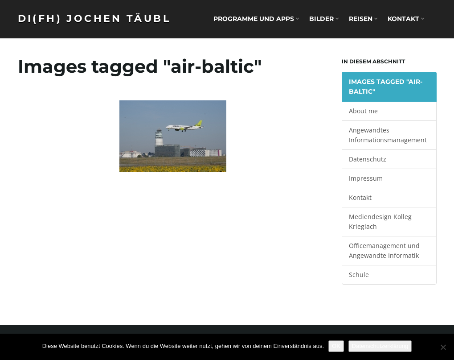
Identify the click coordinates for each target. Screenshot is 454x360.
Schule (359, 274)
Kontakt (406, 19)
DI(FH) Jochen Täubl (94, 18)
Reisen (363, 19)
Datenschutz (367, 159)
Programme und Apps (256, 19)
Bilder (324, 19)
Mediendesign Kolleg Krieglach (380, 221)
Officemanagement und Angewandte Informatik (384, 250)
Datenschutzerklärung (380, 346)
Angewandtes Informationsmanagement (388, 135)
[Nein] (442, 347)
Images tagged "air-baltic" (385, 86)
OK (336, 346)
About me (363, 111)
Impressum (366, 178)
